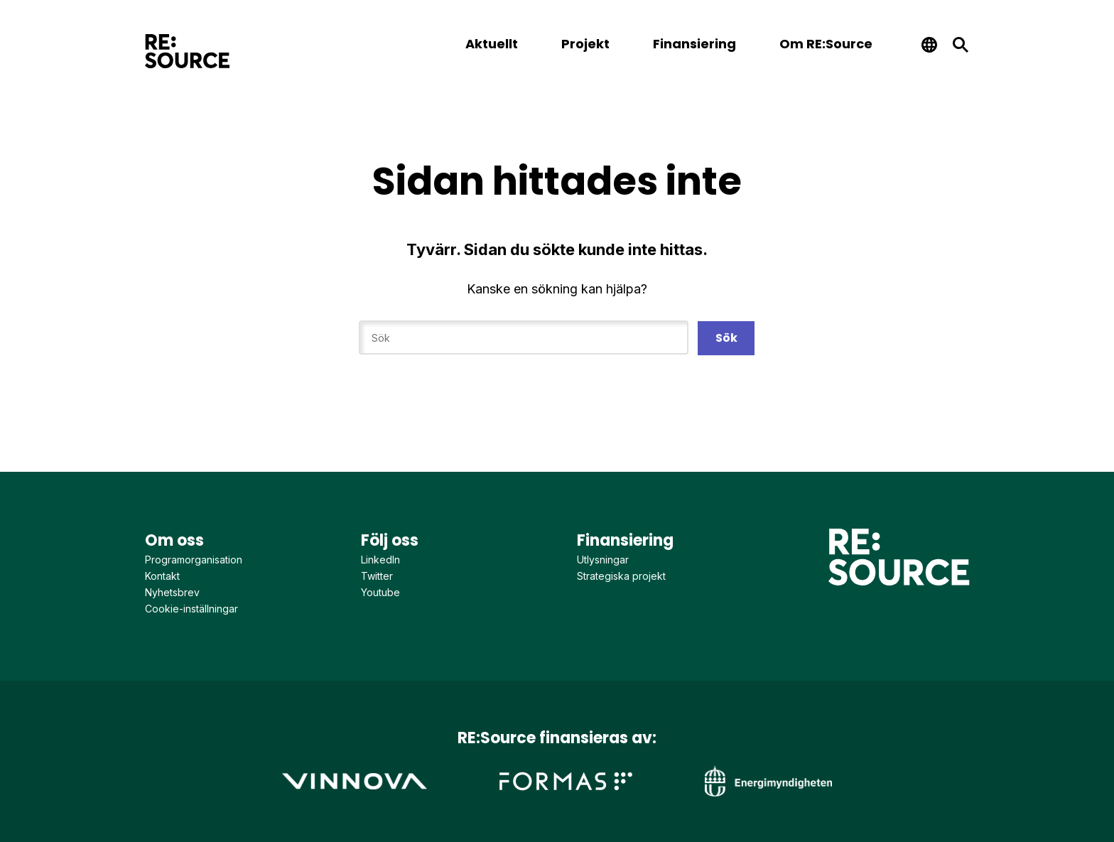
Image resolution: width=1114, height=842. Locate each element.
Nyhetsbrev (172, 592)
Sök (726, 338)
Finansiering (694, 44)
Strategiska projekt (621, 576)
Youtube (380, 592)
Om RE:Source (825, 44)
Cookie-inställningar (191, 609)
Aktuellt (491, 44)
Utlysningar (603, 560)
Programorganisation (193, 560)
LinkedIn (380, 560)
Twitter (377, 576)
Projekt (585, 44)
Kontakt (162, 576)
